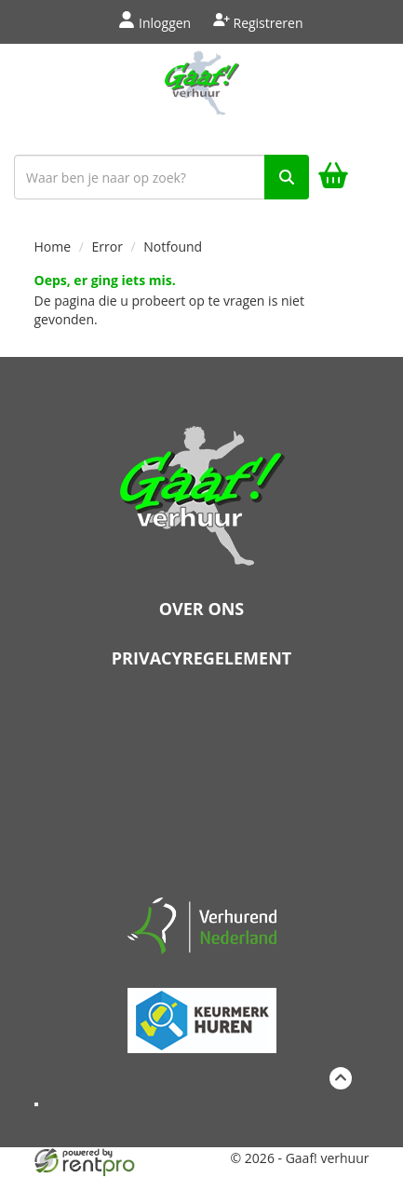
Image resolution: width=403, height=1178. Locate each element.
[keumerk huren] (202, 1013)
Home (53, 246)
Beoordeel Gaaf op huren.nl (202, 789)
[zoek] (286, 177)
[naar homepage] (201, 95)
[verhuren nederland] (202, 924)
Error (107, 246)
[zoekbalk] (161, 177)
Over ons (202, 608)
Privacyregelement (201, 658)
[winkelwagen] (333, 177)
